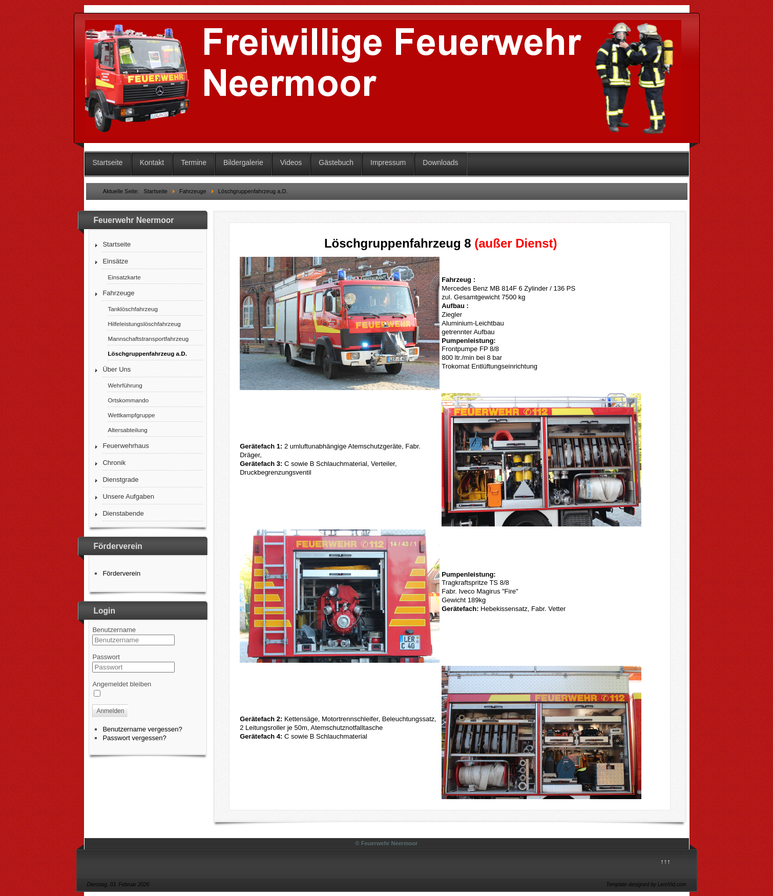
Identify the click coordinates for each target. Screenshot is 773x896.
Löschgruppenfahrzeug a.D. (147, 353)
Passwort (105, 657)
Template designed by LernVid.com (646, 884)
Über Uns (116, 369)
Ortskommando (128, 400)
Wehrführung (125, 385)
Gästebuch (336, 162)
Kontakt (152, 162)
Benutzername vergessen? (142, 729)
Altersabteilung (127, 429)
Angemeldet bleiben (121, 684)
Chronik (114, 462)
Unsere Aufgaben (128, 496)
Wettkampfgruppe (131, 415)
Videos (291, 162)
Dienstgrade (120, 479)
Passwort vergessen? (134, 738)
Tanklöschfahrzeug (132, 309)
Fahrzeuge (118, 293)
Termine (193, 162)
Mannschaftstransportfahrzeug (148, 338)
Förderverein (121, 573)
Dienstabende (122, 513)
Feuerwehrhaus (125, 446)
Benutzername (114, 630)
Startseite (108, 162)
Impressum (388, 162)
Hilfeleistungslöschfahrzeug (144, 323)
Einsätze (115, 261)
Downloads (440, 162)
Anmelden (110, 711)
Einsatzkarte (124, 277)
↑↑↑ (665, 861)
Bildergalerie (243, 162)
